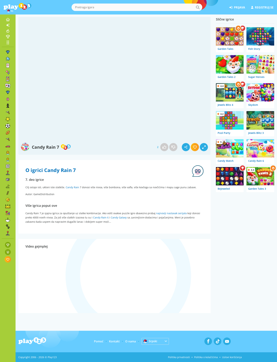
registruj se (262, 7)
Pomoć (98, 341)
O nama (130, 341)
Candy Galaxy (119, 217)
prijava (237, 7)
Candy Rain (72, 187)
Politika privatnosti (179, 357)
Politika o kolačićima (206, 357)
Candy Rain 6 (101, 217)
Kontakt (114, 341)
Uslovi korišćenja (232, 357)
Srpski (150, 341)
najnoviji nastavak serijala (171, 213)
